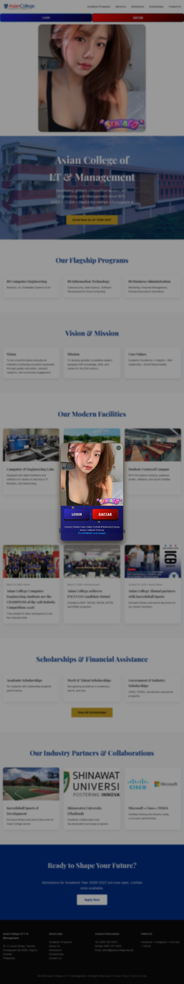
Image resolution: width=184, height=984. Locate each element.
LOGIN (77, 514)
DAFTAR (105, 514)
